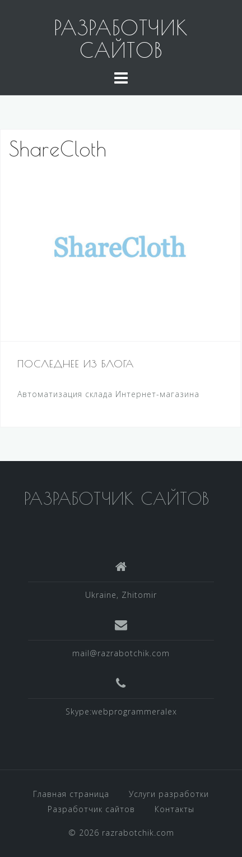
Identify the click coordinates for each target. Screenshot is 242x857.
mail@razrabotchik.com (121, 653)
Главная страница (71, 794)
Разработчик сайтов (91, 809)
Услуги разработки (169, 794)
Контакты (174, 809)
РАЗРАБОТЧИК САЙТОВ (121, 39)
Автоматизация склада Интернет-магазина (108, 394)
